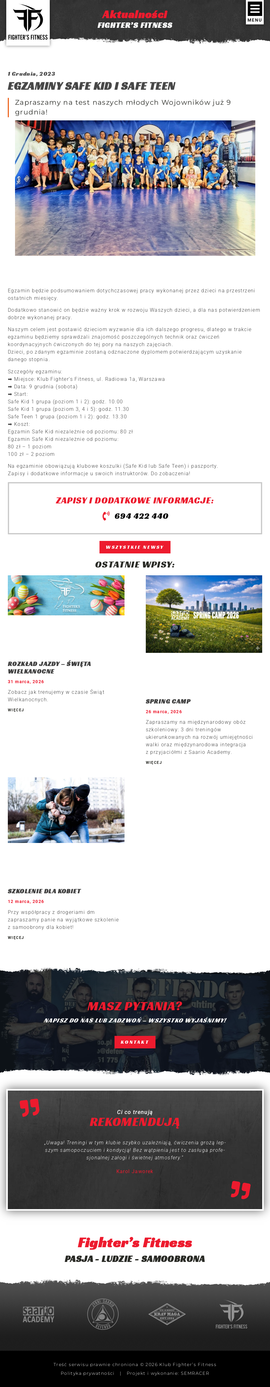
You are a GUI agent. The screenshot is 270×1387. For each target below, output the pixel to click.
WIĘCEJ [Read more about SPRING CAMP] (154, 762)
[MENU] (255, 9)
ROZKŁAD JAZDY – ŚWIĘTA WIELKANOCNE (49, 667)
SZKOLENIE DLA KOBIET (44, 891)
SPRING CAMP (168, 701)
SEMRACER (195, 1373)
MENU (254, 20)
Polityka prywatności (88, 1373)
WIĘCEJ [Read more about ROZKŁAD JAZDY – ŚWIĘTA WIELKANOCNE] (16, 710)
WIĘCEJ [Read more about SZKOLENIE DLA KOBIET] (16, 938)
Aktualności (135, 14)
